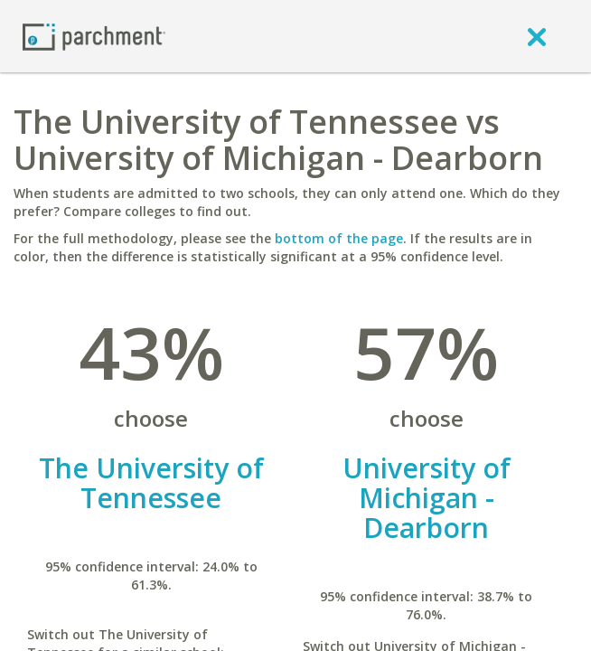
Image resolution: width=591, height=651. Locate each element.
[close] (537, 36)
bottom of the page (339, 238)
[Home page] (94, 35)
